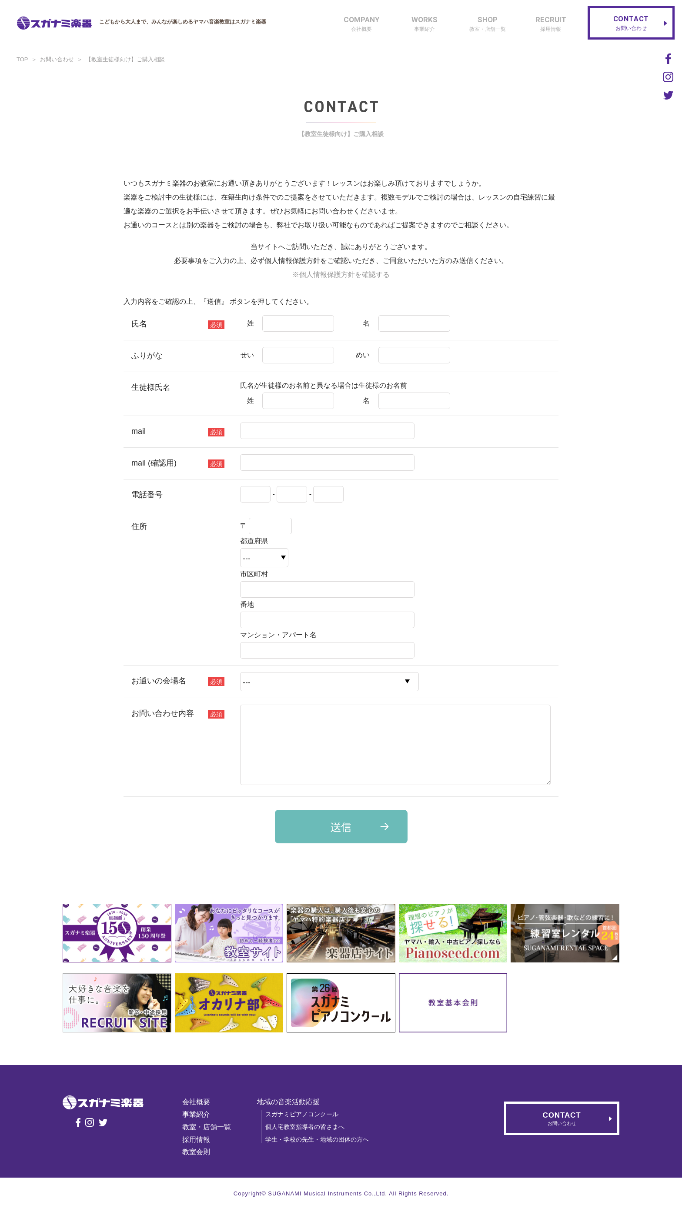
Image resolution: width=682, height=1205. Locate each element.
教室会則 (196, 1151)
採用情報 (196, 1139)
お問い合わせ (57, 59)
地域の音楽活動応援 (288, 1101)
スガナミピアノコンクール (301, 1114)
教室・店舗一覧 (206, 1127)
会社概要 (196, 1101)
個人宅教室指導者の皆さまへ (304, 1126)
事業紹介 (196, 1114)
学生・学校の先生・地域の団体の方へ (317, 1139)
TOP (22, 59)
